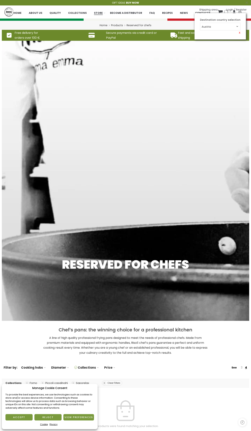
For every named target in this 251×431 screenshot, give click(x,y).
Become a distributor (126, 13)
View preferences (78, 417)
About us (35, 13)
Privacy (54, 424)
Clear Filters (111, 382)
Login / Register (236, 9)
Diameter (60, 367)
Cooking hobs (34, 367)
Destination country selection (220, 20)
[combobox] (220, 26)
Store (98, 13)
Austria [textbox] (206, 27)
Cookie (44, 424)
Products (117, 25)
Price (110, 367)
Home (17, 13)
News (184, 13)
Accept (19, 417)
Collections (77, 13)
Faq (152, 13)
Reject (48, 417)
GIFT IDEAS (125, 3)
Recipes (167, 13)
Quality (55, 13)
